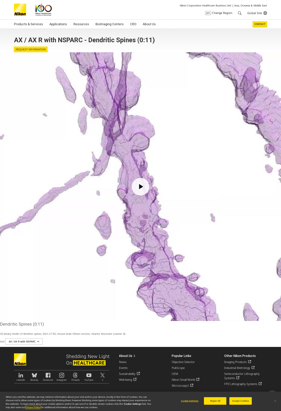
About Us (149, 24)
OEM (175, 374)
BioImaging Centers (110, 24)
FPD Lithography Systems (240, 384)
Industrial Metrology (237, 368)
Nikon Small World (183, 380)
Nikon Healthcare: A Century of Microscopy (43, 10)
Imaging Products (235, 362)
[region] (140, 401)
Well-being (125, 380)
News (123, 362)
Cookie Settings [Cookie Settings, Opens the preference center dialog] (189, 400)
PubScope (178, 368)
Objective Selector (183, 362)
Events (123, 368)
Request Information (31, 49)
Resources (81, 24)
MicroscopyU (180, 386)
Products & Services (28, 24)
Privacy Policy (33, 407)
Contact (259, 24)
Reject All (215, 400)
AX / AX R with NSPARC (22, 341)
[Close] (275, 401)
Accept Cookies (240, 400)
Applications (58, 24)
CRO (133, 24)
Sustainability (127, 374)
